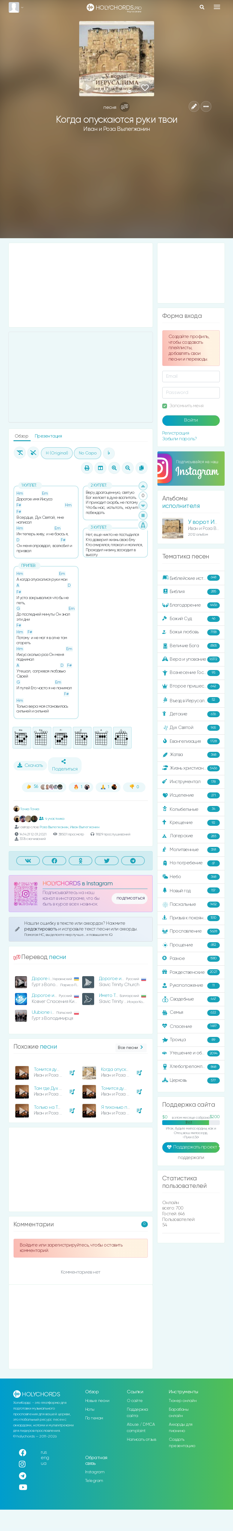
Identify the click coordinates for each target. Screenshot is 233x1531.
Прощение (191, 945)
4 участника (51, 818)
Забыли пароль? (179, 439)
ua (43, 1463)
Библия (191, 592)
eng (45, 1458)
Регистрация (175, 433)
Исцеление (191, 795)
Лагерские (191, 836)
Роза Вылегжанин (54, 827)
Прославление (191, 932)
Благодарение (191, 605)
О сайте (135, 1401)
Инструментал (191, 782)
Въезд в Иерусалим (191, 700)
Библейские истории (191, 578)
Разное (191, 959)
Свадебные (191, 999)
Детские (191, 714)
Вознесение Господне (191, 673)
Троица (191, 1040)
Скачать (30, 765)
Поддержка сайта (137, 1412)
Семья (191, 1013)
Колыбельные (191, 809)
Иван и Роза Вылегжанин (116, 129)
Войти (191, 420)
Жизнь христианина (191, 768)
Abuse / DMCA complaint (141, 1427)
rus (44, 1452)
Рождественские (191, 972)
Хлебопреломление (191, 1067)
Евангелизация (191, 741)
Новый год (191, 890)
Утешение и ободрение (191, 1053)
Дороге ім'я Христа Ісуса (58, 978)
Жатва (191, 755)
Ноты (89, 1409)
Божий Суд (191, 619)
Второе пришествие (191, 687)
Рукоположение (191, 986)
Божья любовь (191, 632)
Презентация (48, 436)
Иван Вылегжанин (85, 827)
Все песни (131, 1048)
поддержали (191, 1158)
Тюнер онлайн (182, 1401)
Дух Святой (191, 728)
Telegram (94, 1481)
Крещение (191, 823)
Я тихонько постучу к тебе (128, 1107)
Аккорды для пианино (181, 1427)
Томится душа (115, 1088)
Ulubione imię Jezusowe (56, 1012)
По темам (94, 1418)
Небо (191, 877)
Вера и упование (191, 659)
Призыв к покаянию (191, 918)
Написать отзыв (141, 1439)
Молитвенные (191, 850)
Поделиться (64, 765)
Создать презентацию (182, 1442)
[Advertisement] (117, 190)
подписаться (131, 898)
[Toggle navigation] (217, 7)
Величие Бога (191, 646)
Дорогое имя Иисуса (121, 978)
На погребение (191, 863)
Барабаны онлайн (178, 1412)
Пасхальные (191, 905)
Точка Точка (26, 809)
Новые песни (97, 1401)
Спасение (191, 1026)
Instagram (95, 1472)
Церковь (191, 1081)
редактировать (41, 929)
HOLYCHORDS (62, 884)
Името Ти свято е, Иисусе (125, 995)
